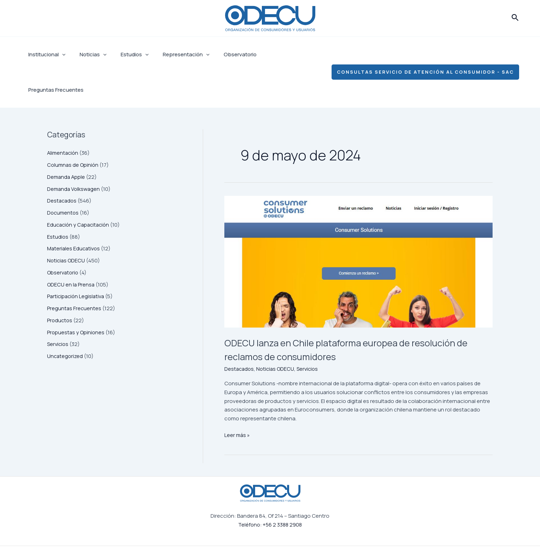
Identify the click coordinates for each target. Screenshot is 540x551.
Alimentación (63, 117)
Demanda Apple (66, 141)
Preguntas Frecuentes (278, 54)
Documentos (63, 177)
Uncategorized (65, 320)
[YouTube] (434, 531)
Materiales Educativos (74, 213)
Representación (173, 54)
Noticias (87, 54)
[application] (60, 54)
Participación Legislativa (77, 261)
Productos (60, 285)
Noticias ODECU (66, 225)
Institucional (45, 54)
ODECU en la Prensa (71, 249)
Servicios (58, 308)
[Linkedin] (410, 531)
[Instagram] (386, 531)
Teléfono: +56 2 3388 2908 (270, 489)
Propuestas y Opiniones (76, 297)
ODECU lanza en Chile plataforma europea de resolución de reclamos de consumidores (333, 314)
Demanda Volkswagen (74, 153)
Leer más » (237, 399)
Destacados (62, 165)
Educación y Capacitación (80, 189)
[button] (515, 18)
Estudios (126, 54)
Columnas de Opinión (73, 129)
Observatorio (224, 54)
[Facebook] (362, 531)
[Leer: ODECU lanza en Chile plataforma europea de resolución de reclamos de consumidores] (358, 226)
